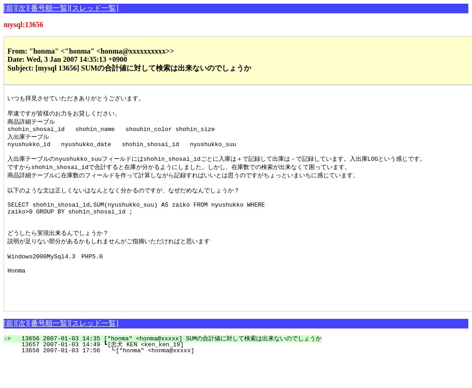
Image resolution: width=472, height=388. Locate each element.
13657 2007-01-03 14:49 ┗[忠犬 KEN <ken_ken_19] (168, 373)
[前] (10, 8)
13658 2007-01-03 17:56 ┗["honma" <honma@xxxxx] (169, 379)
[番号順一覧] (49, 8)
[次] (22, 8)
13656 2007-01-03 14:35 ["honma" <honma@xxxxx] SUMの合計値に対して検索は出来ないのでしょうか (168, 367)
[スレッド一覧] (94, 8)
